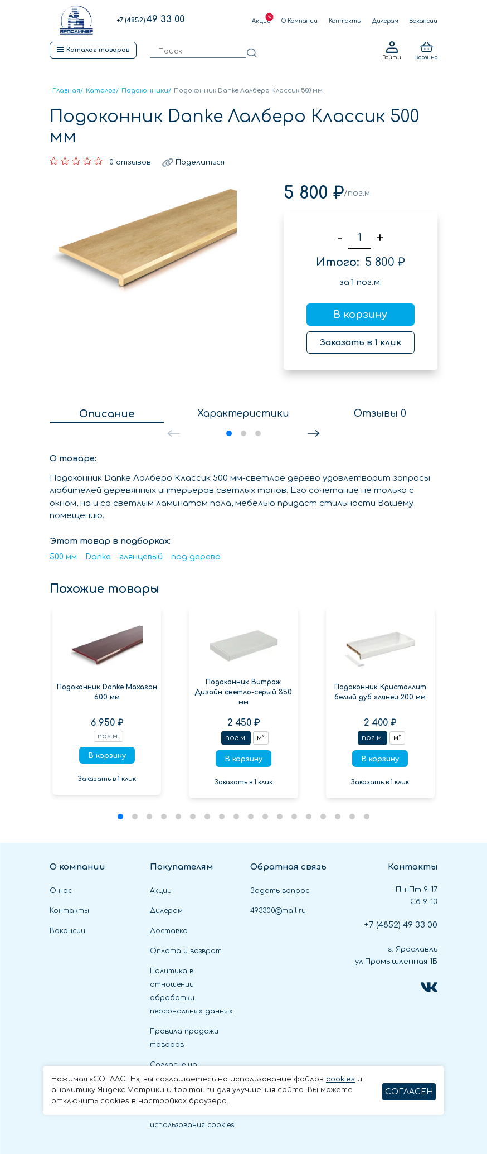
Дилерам (385, 21)
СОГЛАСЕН (409, 1092)
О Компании (299, 21)
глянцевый (141, 557)
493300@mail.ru (278, 911)
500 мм (63, 557)
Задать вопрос (279, 891)
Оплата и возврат (186, 951)
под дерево (196, 557)
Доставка (169, 931)
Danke (98, 557)
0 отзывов (130, 162)
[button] (313, 433)
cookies (340, 1079)
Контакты (345, 21)
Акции (261, 21)
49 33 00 (150, 20)
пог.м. (236, 738)
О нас (61, 891)
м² (261, 738)
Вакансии (423, 21)
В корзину (360, 314)
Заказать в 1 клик (360, 342)
